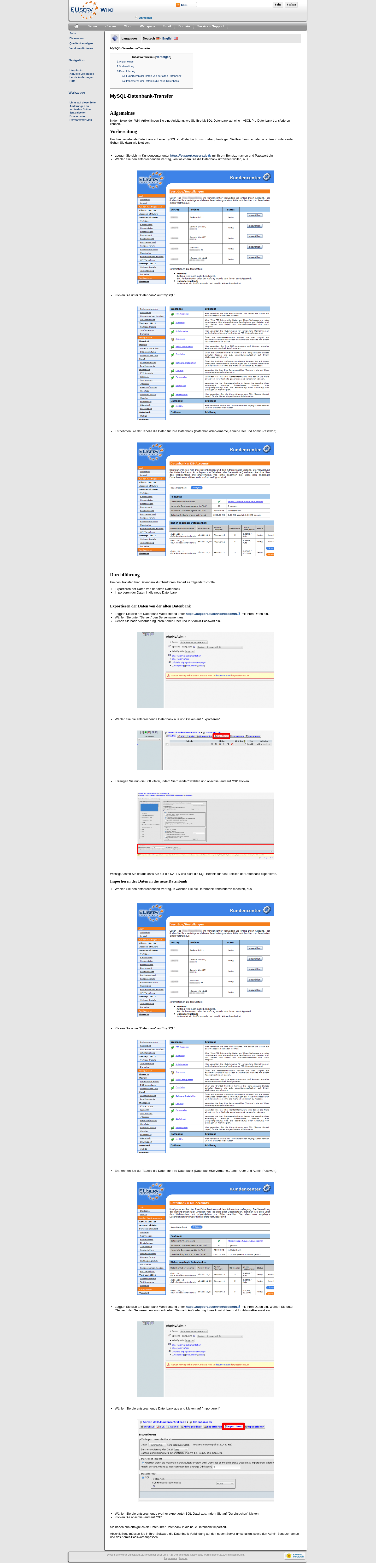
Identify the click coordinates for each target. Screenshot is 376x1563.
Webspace (147, 26)
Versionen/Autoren (81, 48)
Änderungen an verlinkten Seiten (80, 108)
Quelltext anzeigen (81, 43)
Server (92, 26)
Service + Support (210, 26)
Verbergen (163, 57)
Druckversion (78, 116)
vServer (110, 26)
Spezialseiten (78, 112)
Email (167, 26)
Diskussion (77, 38)
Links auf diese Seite (83, 102)
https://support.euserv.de (188, 155)
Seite (73, 33)
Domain (184, 26)
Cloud (127, 26)
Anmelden (145, 17)
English (167, 38)
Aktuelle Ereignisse (82, 73)
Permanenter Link (81, 119)
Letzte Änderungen (82, 77)
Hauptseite (76, 70)
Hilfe (72, 80)
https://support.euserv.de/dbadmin (211, 614)
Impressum (170, 1558)
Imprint (183, 1558)
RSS (184, 5)
